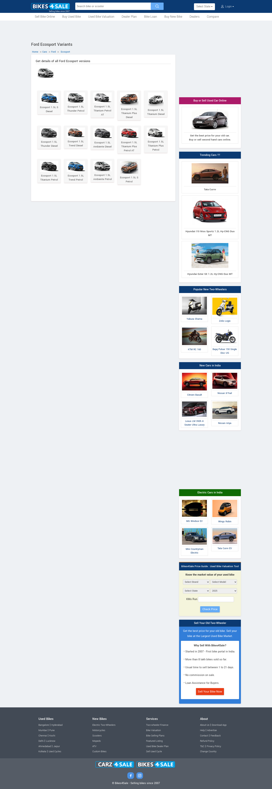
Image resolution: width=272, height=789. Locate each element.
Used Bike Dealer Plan (157, 746)
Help (202, 730)
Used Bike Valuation (101, 17)
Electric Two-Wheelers (103, 725)
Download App (219, 725)
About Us (204, 725)
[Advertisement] (136, 30)
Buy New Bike (173, 17)
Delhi (41, 741)
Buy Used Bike (71, 17)
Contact (204, 735)
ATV (94, 746)
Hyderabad (57, 725)
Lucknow (50, 741)
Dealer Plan (129, 17)
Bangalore (43, 725)
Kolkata (42, 751)
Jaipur (56, 746)
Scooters (97, 735)
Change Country (208, 751)
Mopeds (96, 741)
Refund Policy (207, 741)
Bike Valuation (153, 730)
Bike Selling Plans (155, 735)
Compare (213, 17)
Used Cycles (55, 751)
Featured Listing (154, 741)
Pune (52, 730)
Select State (204, 6)
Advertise (212, 730)
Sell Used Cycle (154, 751)
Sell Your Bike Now (210, 692)
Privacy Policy (214, 746)
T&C (202, 746)
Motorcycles (98, 730)
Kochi (52, 735)
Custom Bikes (99, 751)
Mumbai (42, 730)
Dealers (194, 17)
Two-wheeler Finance (157, 725)
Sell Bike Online (45, 17)
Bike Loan (150, 17)
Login (227, 6)
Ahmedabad (44, 746)
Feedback (216, 735)
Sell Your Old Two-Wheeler (210, 623)
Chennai (42, 735)
